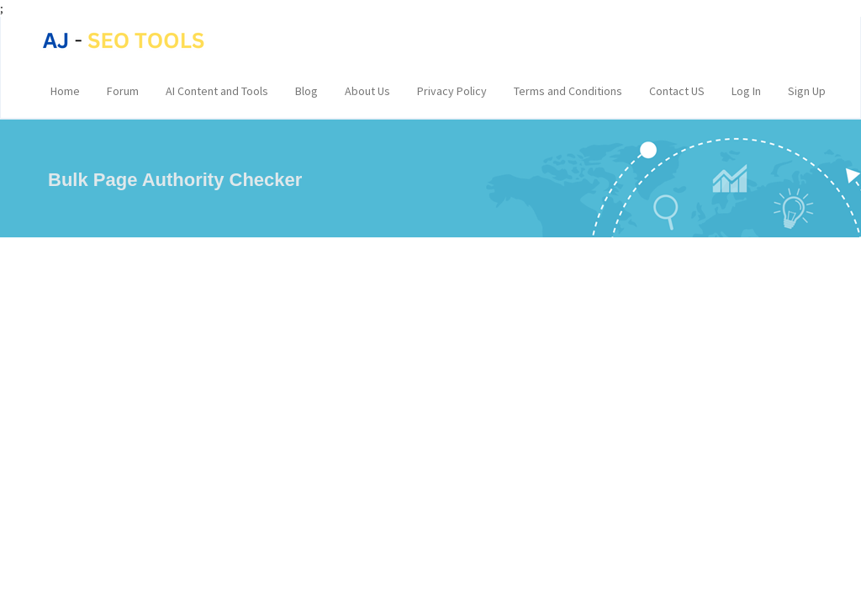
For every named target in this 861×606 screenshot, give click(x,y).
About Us (367, 90)
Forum (123, 90)
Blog (306, 90)
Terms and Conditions (568, 90)
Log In (746, 90)
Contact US (677, 90)
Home (65, 90)
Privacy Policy (452, 90)
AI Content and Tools (217, 90)
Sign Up (807, 90)
